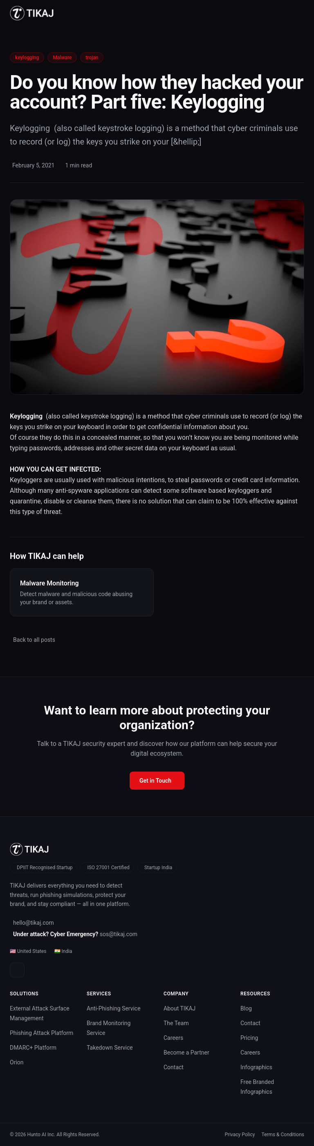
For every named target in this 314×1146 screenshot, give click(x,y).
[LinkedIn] (17, 970)
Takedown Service (110, 1047)
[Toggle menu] (301, 13)
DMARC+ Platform (33, 1047)
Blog (246, 1008)
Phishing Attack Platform (41, 1033)
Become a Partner (186, 1052)
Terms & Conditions (282, 1134)
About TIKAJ (179, 1008)
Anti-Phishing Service (114, 1008)
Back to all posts (34, 639)
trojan (91, 57)
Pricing (249, 1038)
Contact (174, 1067)
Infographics (256, 1067)
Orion (17, 1062)
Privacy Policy (240, 1134)
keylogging (27, 57)
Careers (173, 1038)
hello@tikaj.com (33, 922)
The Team (176, 1023)
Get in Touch (155, 780)
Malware (62, 57)
